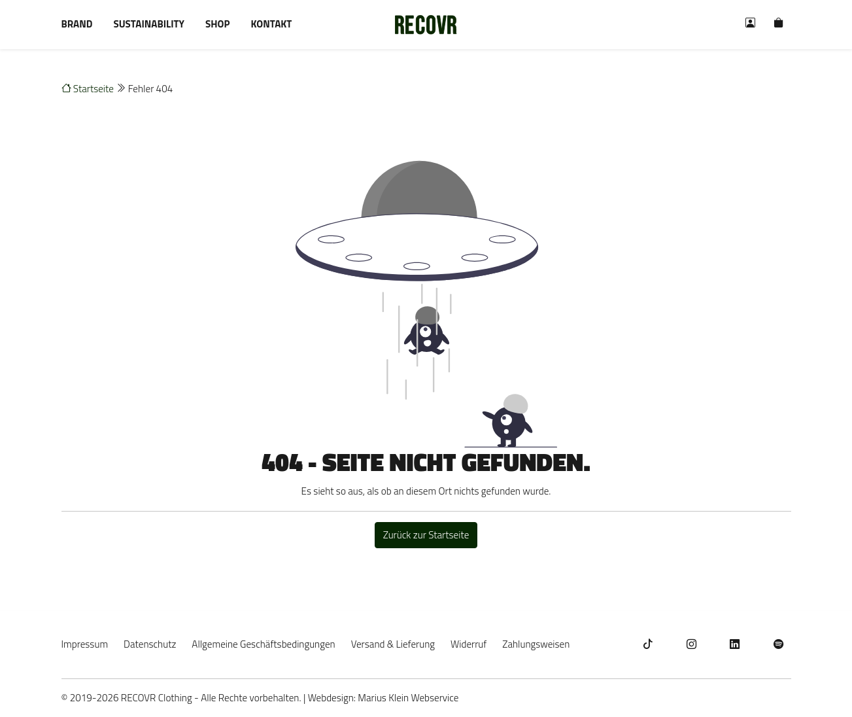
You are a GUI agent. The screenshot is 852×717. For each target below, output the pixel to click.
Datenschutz (150, 644)
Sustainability (148, 23)
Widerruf (468, 644)
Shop (217, 23)
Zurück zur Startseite (426, 534)
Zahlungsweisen (536, 644)
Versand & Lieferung (393, 644)
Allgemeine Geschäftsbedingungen (263, 644)
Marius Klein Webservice (408, 697)
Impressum (85, 644)
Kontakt (271, 23)
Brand (77, 23)
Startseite (87, 88)
